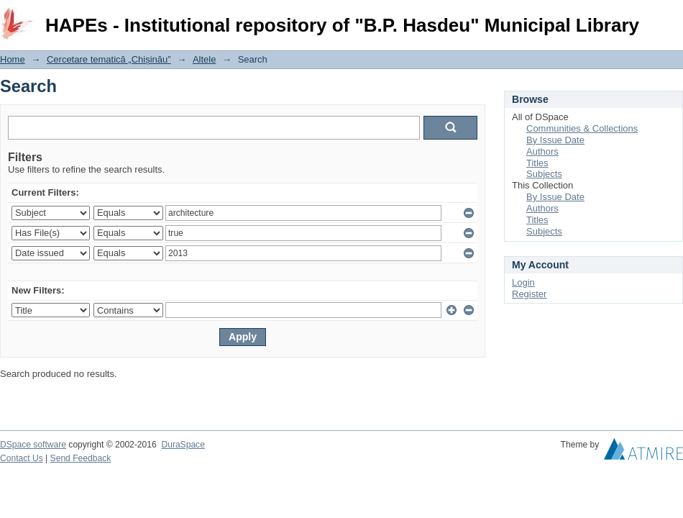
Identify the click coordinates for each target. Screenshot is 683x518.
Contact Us (21, 458)
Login (671, 17)
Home (12, 59)
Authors (542, 151)
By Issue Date (555, 140)
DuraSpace (182, 445)
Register (529, 293)
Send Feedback (80, 458)
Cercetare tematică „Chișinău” (109, 59)
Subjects (544, 173)
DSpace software (33, 445)
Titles (537, 163)
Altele (204, 59)
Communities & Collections (582, 128)
